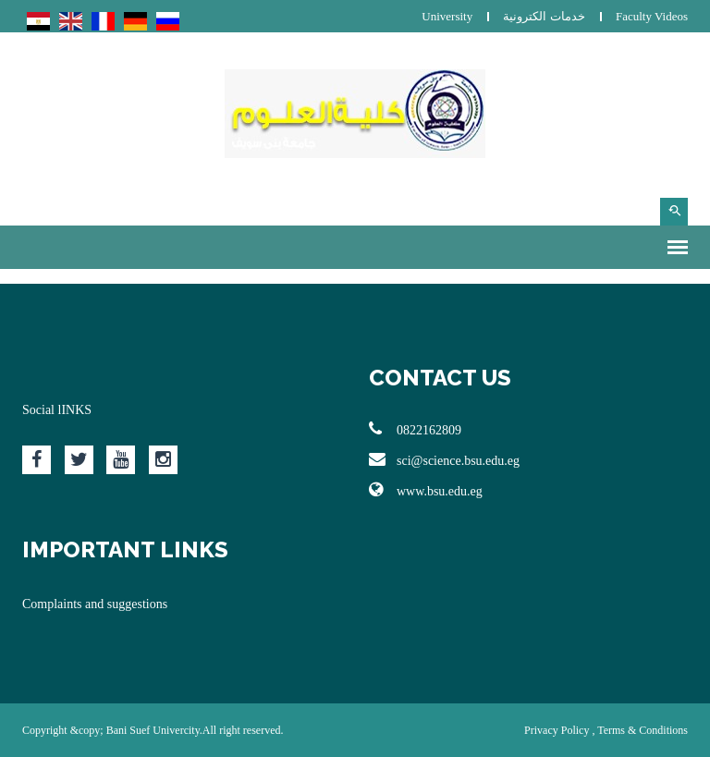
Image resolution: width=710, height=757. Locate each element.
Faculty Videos (652, 16)
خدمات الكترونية (543, 16)
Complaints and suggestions (94, 604)
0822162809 (415, 429)
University (447, 16)
